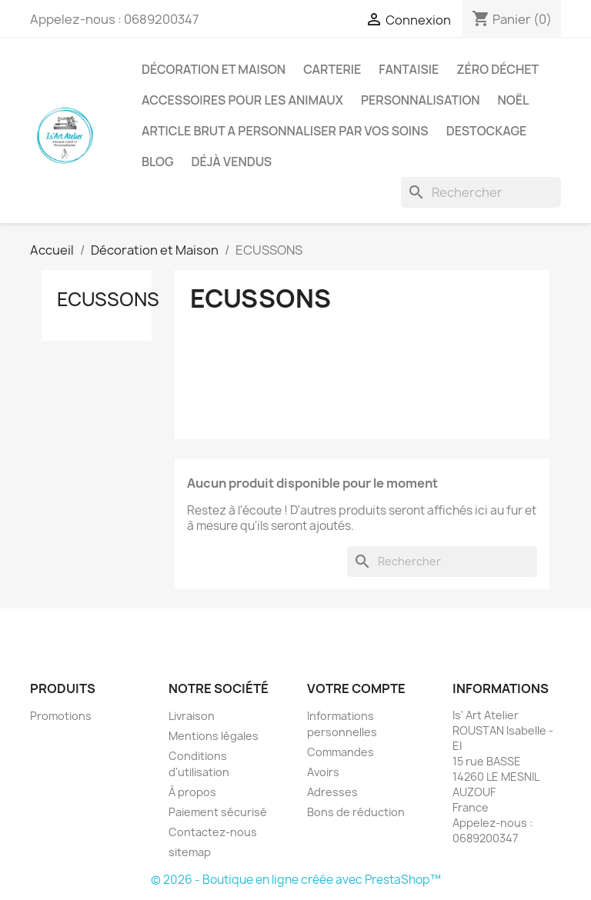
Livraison (192, 715)
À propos (192, 792)
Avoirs (323, 772)
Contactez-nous (213, 832)
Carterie (332, 69)
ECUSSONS (108, 299)
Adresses (332, 792)
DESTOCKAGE (486, 130)
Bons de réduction (356, 812)
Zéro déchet (497, 69)
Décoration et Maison (213, 69)
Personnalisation (420, 100)
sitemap (190, 852)
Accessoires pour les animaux (242, 100)
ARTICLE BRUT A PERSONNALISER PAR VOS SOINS (285, 130)
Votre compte (356, 688)
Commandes (340, 752)
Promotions (61, 715)
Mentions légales (214, 735)
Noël (513, 100)
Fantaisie (409, 69)
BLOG (158, 161)
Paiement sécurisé (218, 812)
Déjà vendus (232, 161)
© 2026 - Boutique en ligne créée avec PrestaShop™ (296, 880)
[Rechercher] (481, 192)
